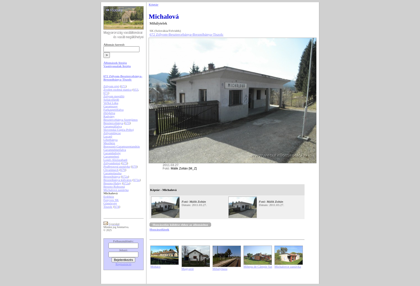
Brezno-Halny (112, 183)
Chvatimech (111, 169)
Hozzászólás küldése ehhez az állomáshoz (180, 224)
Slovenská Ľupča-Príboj (118, 129)
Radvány (109, 116)
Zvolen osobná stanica (117, 89)
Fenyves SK (111, 200)
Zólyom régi (111, 86)
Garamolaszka (112, 173)
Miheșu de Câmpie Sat (257, 266)
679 (124, 163)
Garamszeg (110, 106)
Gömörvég (110, 203)
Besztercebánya (113, 123)
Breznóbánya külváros (117, 179)
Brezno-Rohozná (114, 186)
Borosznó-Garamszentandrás (121, 146)
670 (127, 123)
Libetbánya (110, 139)
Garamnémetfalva (114, 149)
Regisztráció (123, 264)
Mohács (155, 266)
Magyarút (188, 268)
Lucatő (107, 136)
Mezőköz (109, 143)
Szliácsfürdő (111, 99)
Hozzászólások (159, 229)
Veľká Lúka (110, 103)
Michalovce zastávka (287, 266)
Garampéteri (111, 156)
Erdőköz (108, 196)
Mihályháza (220, 268)
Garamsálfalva (112, 126)
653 (136, 89)
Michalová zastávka (116, 190)
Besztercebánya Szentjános (120, 119)
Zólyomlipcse (112, 133)
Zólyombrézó (111, 163)
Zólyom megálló (113, 96)
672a (125, 176)
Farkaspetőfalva (113, 109)
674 (116, 206)
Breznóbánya (111, 176)
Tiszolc (108, 206)
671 (123, 86)
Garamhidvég (112, 153)
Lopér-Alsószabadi (115, 159)
